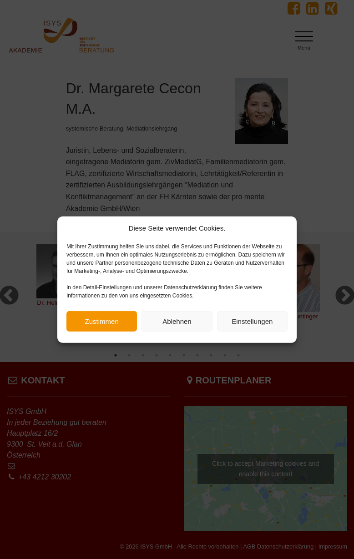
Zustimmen (102, 323)
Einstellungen (252, 323)
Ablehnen (176, 323)
